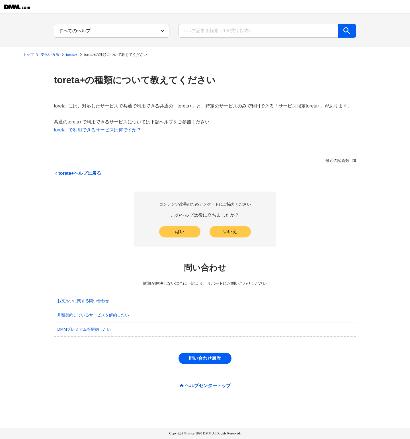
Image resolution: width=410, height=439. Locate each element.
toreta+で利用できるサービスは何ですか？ (97, 129)
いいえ (230, 231)
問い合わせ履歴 (205, 358)
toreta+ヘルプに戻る (77, 173)
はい (179, 231)
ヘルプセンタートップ (208, 385)
